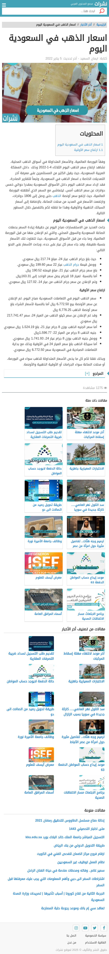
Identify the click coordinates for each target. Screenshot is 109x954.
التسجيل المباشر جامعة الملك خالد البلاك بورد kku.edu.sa (64, 837)
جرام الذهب (71, 264)
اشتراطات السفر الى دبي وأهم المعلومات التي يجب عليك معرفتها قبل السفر (56, 882)
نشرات (100, 4)
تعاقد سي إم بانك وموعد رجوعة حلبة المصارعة (72, 908)
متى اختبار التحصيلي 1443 (86, 829)
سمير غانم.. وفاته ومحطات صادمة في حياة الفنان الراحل (65, 870)
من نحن (71, 942)
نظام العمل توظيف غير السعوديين (80, 862)
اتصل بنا (71, 935)
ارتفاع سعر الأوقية (88, 150)
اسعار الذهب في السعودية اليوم (80, 144)
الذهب (57, 196)
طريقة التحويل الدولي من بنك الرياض (79, 845)
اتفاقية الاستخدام (95, 942)
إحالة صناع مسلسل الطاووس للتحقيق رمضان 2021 (69, 820)
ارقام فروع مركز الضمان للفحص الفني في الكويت (70, 854)
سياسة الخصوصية (95, 935)
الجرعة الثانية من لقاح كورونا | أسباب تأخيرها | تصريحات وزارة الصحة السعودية (58, 896)
